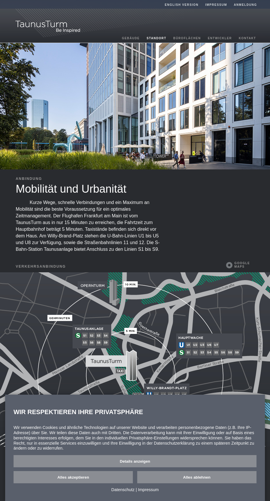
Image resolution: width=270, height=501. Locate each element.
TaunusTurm (47, 27)
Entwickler (220, 38)
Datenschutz (123, 489)
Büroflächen (187, 38)
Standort (156, 38)
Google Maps (242, 265)
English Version (181, 4)
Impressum (216, 4)
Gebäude (131, 38)
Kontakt (247, 38)
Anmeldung (245, 4)
